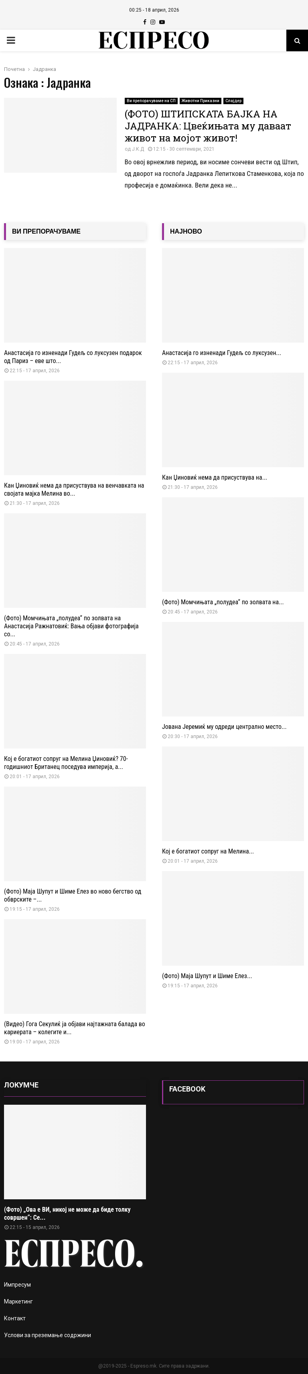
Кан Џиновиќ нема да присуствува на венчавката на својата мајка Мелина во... (74, 489)
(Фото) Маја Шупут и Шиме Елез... (207, 976)
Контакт (15, 1318)
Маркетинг (18, 1301)
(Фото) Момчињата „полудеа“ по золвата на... (223, 602)
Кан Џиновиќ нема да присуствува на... (214, 477)
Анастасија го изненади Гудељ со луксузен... (221, 353)
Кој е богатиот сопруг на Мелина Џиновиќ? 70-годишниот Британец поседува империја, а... (66, 763)
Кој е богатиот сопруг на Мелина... (208, 851)
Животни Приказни (200, 101)
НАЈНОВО (186, 231)
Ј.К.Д (138, 149)
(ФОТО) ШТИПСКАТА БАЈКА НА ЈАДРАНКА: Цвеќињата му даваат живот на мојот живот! (208, 125)
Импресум (17, 1284)
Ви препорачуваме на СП (151, 101)
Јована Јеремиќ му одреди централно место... (224, 726)
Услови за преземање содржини (47, 1335)
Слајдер (233, 101)
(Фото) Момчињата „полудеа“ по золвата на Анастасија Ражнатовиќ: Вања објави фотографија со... (71, 626)
